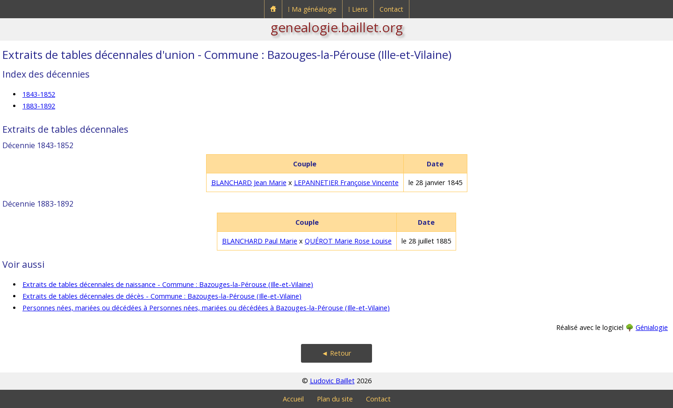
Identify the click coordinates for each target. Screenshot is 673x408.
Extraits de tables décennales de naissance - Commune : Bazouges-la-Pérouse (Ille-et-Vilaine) (167, 284)
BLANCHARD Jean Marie (248, 182)
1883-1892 (38, 105)
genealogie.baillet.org (337, 27)
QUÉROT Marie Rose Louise (348, 240)
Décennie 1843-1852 (37, 145)
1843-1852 (38, 94)
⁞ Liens (358, 9)
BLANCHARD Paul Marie (259, 240)
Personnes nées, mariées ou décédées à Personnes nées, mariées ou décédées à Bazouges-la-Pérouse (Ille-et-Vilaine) (206, 307)
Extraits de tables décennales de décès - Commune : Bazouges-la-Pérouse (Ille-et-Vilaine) (161, 296)
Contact (391, 9)
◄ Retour (336, 353)
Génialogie (652, 327)
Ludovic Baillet (332, 380)
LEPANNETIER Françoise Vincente (346, 182)
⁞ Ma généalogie (312, 9)
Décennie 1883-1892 (37, 204)
